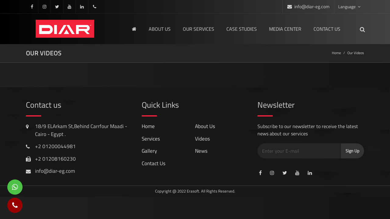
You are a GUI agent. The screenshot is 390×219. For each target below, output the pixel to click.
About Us (205, 126)
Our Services (198, 29)
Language (349, 6)
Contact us (327, 29)
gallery (149, 151)
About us (160, 29)
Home (336, 53)
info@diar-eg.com (312, 6)
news (201, 151)
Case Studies (241, 29)
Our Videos (355, 53)
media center (285, 29)
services (151, 139)
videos (202, 139)
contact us (153, 163)
